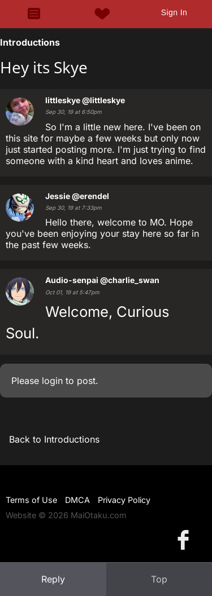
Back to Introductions (54, 439)
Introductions (30, 42)
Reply (53, 579)
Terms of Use (31, 500)
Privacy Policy (124, 500)
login (52, 380)
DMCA (77, 500)
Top (159, 579)
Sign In (174, 12)
